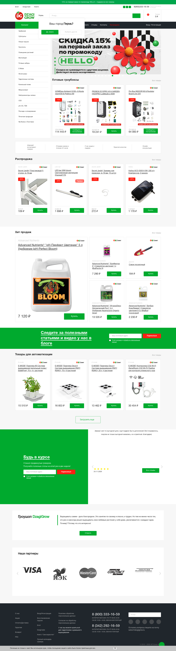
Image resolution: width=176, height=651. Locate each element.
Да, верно (50, 32)
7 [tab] (112, 76)
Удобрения (22, 31)
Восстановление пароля (43, 619)
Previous (51, 51)
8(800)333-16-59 (141, 7)
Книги (36, 7)
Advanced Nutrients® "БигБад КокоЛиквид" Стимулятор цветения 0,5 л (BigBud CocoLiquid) (141, 309)
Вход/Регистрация (44, 613)
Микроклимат (23, 90)
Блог (17, 7)
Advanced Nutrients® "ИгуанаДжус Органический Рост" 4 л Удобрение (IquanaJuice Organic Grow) (106, 309)
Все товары (156, 80)
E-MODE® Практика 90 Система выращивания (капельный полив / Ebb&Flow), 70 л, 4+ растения (32, 368)
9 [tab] (119, 76)
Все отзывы (150, 470)
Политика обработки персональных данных (66, 615)
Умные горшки (24, 42)
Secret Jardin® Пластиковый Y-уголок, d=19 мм (31, 172)
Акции (17, 618)
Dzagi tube (26, 7)
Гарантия (18, 627)
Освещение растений (26, 52)
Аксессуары (23, 74)
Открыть (88, 533)
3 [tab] (99, 76)
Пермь (41, 15)
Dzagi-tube (41, 630)
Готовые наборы (24, 63)
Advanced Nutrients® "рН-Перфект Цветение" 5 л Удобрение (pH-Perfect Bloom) (50, 247)
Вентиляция (23, 58)
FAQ (16, 637)
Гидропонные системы (26, 79)
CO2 (20, 100)
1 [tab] (92, 76)
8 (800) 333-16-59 (106, 614)
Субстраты (22, 36)
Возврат (18, 632)
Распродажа (114, 25)
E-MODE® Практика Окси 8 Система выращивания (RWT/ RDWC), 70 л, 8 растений (67, 368)
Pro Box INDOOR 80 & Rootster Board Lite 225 (141, 93)
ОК (115, 648)
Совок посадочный (137, 265)
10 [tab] (123, 76)
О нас (17, 613)
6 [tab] (109, 76)
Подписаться (152, 336)
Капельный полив (25, 84)
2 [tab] (95, 76)
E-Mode (21, 68)
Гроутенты (22, 47)
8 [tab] (116, 76)
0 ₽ (156, 17)
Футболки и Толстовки (26, 122)
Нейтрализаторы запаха (27, 95)
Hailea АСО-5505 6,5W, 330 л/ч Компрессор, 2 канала (141, 172)
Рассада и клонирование (27, 111)
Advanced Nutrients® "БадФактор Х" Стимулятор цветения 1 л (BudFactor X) (106, 266)
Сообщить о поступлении (77, 131)
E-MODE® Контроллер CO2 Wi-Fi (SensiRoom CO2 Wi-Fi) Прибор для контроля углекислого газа (142, 368)
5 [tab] (106, 76)
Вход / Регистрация (153, 25)
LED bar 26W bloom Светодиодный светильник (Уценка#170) (66, 173)
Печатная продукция (26, 116)
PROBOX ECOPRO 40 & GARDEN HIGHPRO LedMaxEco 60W (106, 93)
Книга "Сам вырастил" (45, 634)
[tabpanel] (107, 52)
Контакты (103, 25)
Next (159, 51)
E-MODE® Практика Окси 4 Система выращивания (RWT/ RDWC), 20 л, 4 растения (104, 368)
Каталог (24, 25)
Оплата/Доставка (21, 623)
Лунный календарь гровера (44, 641)
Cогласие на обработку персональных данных (67, 622)
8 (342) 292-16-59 (106, 625)
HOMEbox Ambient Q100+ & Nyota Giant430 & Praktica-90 (69, 93)
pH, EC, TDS (23, 106)
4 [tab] (102, 76)
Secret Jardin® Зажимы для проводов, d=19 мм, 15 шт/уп (104, 172)
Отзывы (94, 25)
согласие (119, 340)
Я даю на (126, 341)
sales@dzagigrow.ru (136, 630)
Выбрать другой (71, 32)
